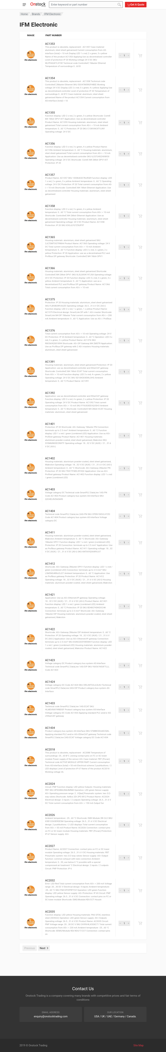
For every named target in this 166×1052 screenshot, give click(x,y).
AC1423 (50, 660)
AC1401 (50, 424)
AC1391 (50, 361)
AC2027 (50, 846)
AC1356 (50, 143)
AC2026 (50, 815)
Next (44, 948)
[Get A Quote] (140, 55)
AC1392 (50, 393)
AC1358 (50, 206)
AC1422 (50, 629)
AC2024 (50, 783)
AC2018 (50, 749)
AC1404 (50, 511)
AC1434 (50, 728)
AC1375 (50, 299)
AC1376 (50, 330)
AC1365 (50, 237)
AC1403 (50, 489)
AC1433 (50, 703)
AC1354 (50, 78)
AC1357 (50, 174)
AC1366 (50, 268)
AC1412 (50, 563)
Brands (36, 14)
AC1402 (50, 458)
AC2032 (50, 880)
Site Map (138, 1045)
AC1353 (50, 43)
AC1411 (50, 532)
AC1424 (50, 681)
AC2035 (50, 911)
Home (24, 14)
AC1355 (50, 112)
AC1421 (50, 594)
